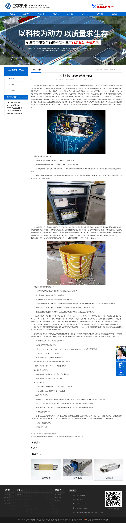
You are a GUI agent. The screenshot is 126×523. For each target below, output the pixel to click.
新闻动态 (107, 70)
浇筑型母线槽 (45, 478)
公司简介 (7, 494)
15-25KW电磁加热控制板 (14, 108)
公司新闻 (12, 84)
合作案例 (100, 14)
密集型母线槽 (107, 478)
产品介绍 (41, 14)
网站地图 (105, 520)
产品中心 (56, 14)
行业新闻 (12, 90)
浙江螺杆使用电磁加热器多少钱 (46, 434)
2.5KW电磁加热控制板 (13, 102)
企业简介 (26, 14)
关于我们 (7, 490)
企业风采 (7, 503)
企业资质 (7, 497)
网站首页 (12, 14)
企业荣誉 (7, 500)
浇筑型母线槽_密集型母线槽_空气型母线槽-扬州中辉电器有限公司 (51, 520)
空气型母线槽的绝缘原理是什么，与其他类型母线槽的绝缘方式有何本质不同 (60, 437)
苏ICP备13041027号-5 (78, 520)
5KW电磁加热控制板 (13, 105)
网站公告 (12, 79)
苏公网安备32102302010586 (94, 520)
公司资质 (70, 14)
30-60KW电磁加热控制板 (14, 113)
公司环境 (85, 14)
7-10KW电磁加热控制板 (14, 111)
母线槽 (19, 494)
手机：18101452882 (78, 499)
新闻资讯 (58, 490)
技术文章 (58, 500)
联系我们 (114, 14)
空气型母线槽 (76, 478)
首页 (100, 70)
